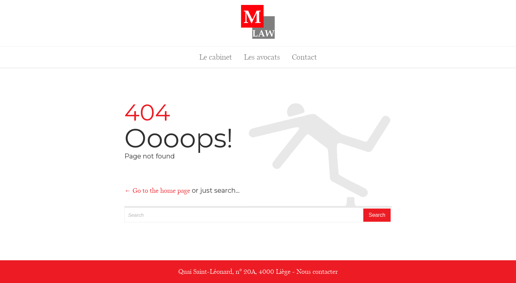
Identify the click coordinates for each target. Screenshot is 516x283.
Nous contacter (317, 271)
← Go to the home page (157, 190)
